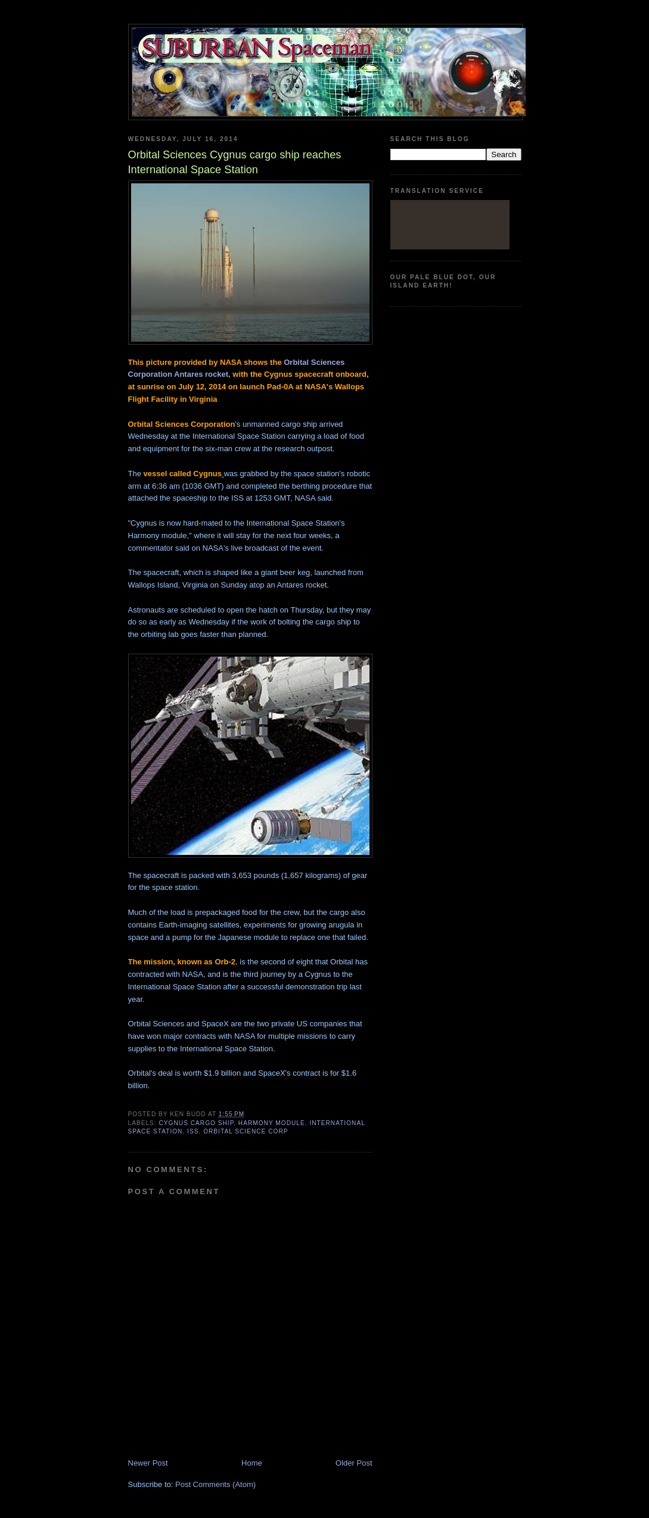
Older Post (354, 1462)
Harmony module (271, 1123)
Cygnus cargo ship (196, 1123)
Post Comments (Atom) (215, 1484)
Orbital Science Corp (245, 1131)
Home (251, 1462)
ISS (192, 1131)
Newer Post (148, 1462)
